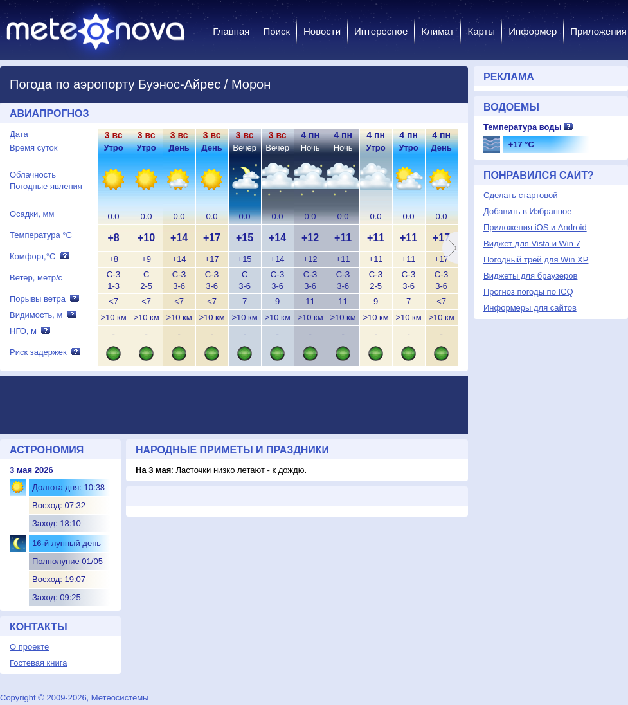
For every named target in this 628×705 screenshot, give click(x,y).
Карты (481, 31)
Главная (231, 31)
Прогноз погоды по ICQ (528, 292)
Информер (532, 31)
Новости (322, 31)
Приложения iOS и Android (535, 227)
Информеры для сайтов (530, 308)
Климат (437, 31)
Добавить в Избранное (527, 211)
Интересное (381, 31)
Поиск (276, 31)
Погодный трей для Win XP (535, 259)
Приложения (598, 31)
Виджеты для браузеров (530, 275)
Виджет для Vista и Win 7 (531, 243)
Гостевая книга (38, 663)
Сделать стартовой (520, 195)
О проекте (29, 647)
